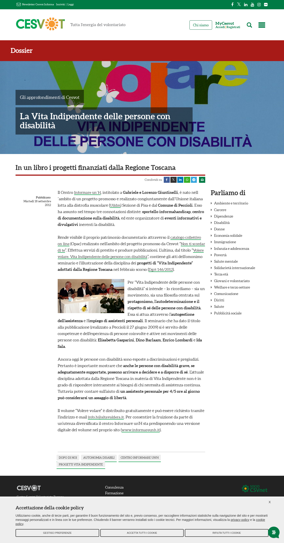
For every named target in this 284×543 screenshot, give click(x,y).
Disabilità (222, 223)
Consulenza (115, 488)
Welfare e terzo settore (232, 288)
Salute (219, 307)
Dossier (26, 50)
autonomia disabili (98, 458)
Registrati (233, 27)
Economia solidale (228, 236)
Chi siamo (201, 25)
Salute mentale (226, 262)
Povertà (220, 255)
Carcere (220, 210)
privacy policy (240, 521)
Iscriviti (60, 4)
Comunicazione (226, 294)
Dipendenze (223, 217)
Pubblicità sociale (228, 314)
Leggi (70, 4)
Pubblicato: (43, 198)
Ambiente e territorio (231, 204)
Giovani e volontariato (232, 281)
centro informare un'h (140, 458)
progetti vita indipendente (81, 465)
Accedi (220, 27)
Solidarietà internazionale (234, 268)
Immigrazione (225, 243)
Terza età (221, 275)
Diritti (219, 301)
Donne (219, 230)
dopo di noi (68, 458)
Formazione (115, 493)
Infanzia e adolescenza (231, 249)
